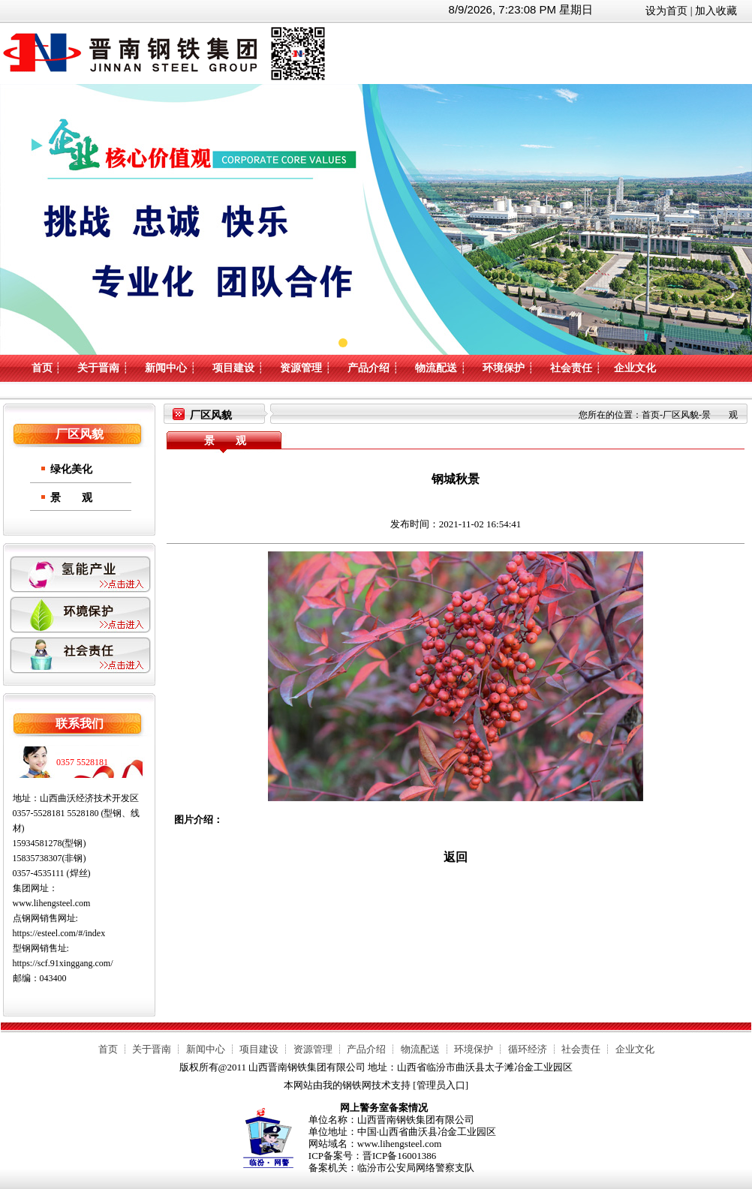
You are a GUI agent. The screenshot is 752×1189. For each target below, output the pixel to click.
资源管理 (301, 368)
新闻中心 (166, 368)
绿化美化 (71, 469)
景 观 (71, 497)
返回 (456, 857)
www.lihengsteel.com (52, 903)
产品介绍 (368, 368)
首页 (42, 368)
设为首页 (666, 11)
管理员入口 (441, 1085)
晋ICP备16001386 (399, 1155)
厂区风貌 (681, 415)
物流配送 (436, 368)
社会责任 (571, 368)
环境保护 (504, 368)
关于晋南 (98, 368)
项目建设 (233, 368)
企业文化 (635, 368)
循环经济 (527, 1049)
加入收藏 (716, 11)
